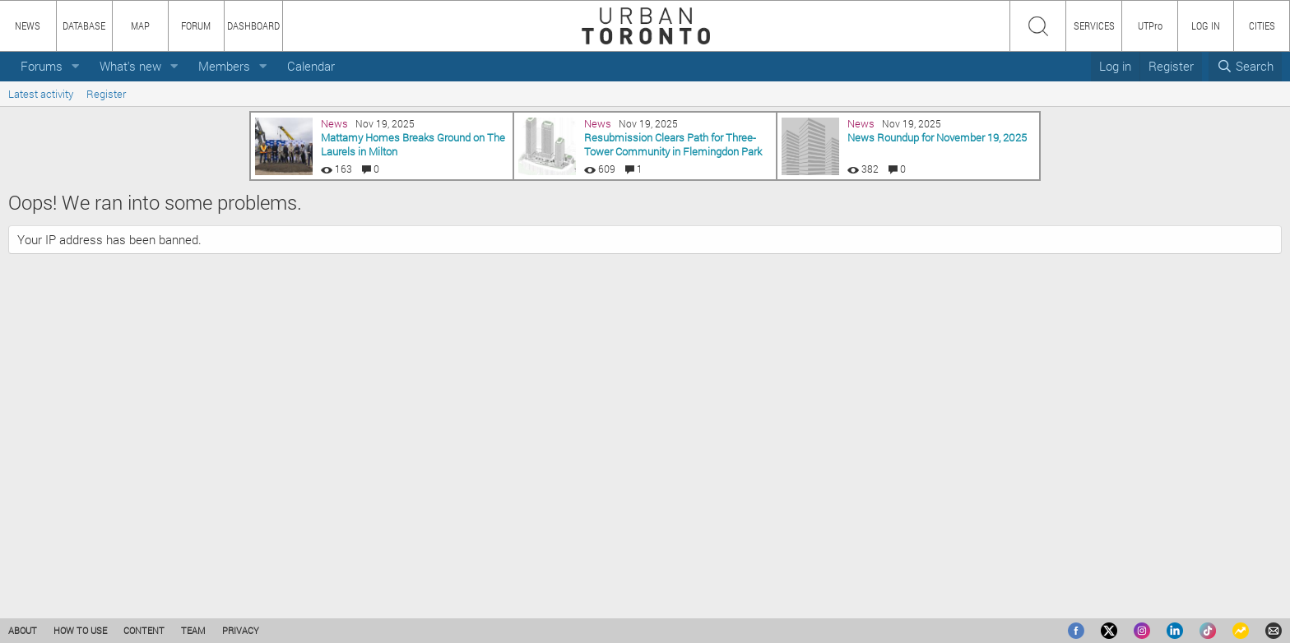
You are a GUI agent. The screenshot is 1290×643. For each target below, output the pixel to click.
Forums (42, 66)
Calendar (311, 66)
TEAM (193, 630)
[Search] (1245, 66)
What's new (130, 66)
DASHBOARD (253, 25)
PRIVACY (240, 630)
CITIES (1262, 25)
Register (106, 93)
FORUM (196, 25)
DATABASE (84, 25)
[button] (75, 66)
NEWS (27, 25)
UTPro (1150, 25)
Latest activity (40, 93)
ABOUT (22, 630)
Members (224, 66)
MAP (140, 25)
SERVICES (1094, 25)
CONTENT (144, 630)
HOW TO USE (80, 630)
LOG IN (1205, 25)
